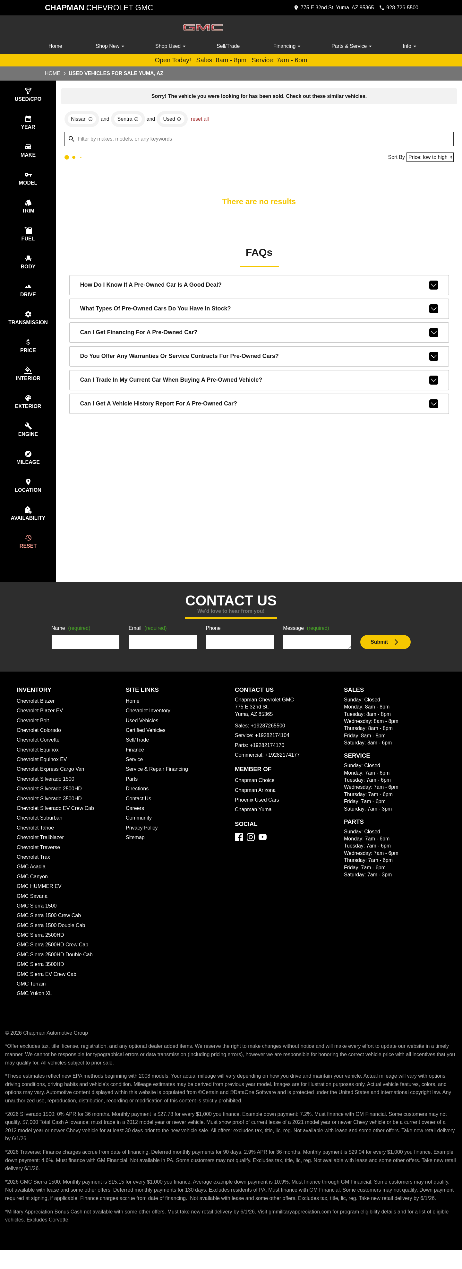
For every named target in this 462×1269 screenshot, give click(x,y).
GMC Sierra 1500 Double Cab (52, 937)
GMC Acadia (32, 878)
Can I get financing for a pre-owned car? (259, 333)
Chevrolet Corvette (39, 751)
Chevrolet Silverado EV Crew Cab (57, 819)
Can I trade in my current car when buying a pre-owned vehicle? (259, 381)
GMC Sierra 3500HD (41, 975)
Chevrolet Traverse (39, 859)
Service (135, 771)
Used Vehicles (142, 732)
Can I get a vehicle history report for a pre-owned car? (259, 405)
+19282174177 (284, 766)
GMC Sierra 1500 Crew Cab (49, 927)
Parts (132, 790)
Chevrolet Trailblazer (42, 849)
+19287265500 (269, 737)
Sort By (394, 158)
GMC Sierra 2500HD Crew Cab (54, 956)
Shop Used (171, 46)
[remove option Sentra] (129, 120)
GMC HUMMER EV (39, 897)
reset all (202, 120)
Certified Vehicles (147, 741)
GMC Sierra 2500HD (41, 946)
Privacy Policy (143, 839)
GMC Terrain (32, 995)
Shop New (111, 46)
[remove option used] (173, 120)
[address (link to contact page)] (329, 7)
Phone (213, 640)
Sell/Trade (228, 46)
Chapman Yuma (254, 821)
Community (139, 829)
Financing (288, 46)
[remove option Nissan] (82, 120)
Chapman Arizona (256, 801)
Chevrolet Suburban (40, 829)
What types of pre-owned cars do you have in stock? (259, 310)
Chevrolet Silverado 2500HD (51, 800)
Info (410, 46)
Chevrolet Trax (34, 868)
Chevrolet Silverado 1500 (47, 790)
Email (149, 640)
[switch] (28, 95)
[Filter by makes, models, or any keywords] (259, 140)
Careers (135, 819)
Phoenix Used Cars (257, 811)
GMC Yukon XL (35, 1005)
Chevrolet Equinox (39, 761)
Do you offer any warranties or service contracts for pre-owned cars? (259, 357)
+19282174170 (267, 756)
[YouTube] (262, 848)
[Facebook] (239, 848)
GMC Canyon (33, 888)
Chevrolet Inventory (149, 722)
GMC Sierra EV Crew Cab (47, 985)
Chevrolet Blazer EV (40, 722)
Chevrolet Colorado (40, 741)
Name (71, 640)
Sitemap (135, 849)
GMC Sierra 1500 (37, 917)
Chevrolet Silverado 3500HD (51, 810)
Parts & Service (352, 46)
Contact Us (139, 810)
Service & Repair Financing (157, 780)
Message (307, 640)
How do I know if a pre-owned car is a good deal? (259, 286)
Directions (138, 800)
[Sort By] (429, 158)
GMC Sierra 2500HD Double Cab (56, 966)
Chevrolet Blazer (36, 712)
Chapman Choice (255, 791)
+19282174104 (273, 746)
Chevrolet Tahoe (36, 839)
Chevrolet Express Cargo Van (52, 780)
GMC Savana (32, 907)
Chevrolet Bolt (34, 732)
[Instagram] (250, 848)
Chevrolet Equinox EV (43, 771)
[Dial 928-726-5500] (396, 7)
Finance (135, 761)
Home (55, 46)
